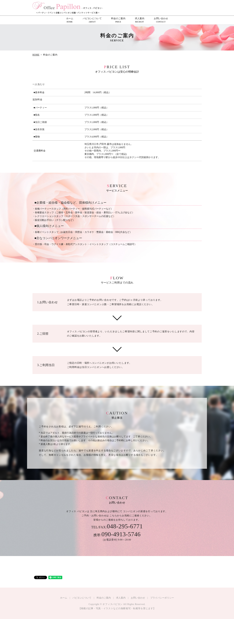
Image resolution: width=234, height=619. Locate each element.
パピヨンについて (92, 20)
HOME (35, 55)
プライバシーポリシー (162, 598)
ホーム (69, 20)
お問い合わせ (161, 20)
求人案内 (139, 20)
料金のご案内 (118, 20)
